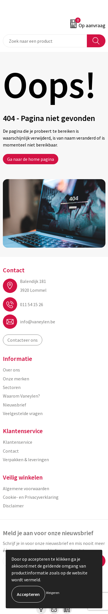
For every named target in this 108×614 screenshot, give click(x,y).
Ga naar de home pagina (30, 159)
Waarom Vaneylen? (21, 396)
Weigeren (52, 592)
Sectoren (12, 387)
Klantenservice (17, 442)
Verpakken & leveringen (26, 459)
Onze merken (16, 379)
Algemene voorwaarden (26, 488)
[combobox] (45, 40)
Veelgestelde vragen (23, 413)
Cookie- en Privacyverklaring (31, 497)
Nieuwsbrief (14, 405)
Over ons (11, 370)
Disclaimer (13, 506)
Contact (11, 451)
